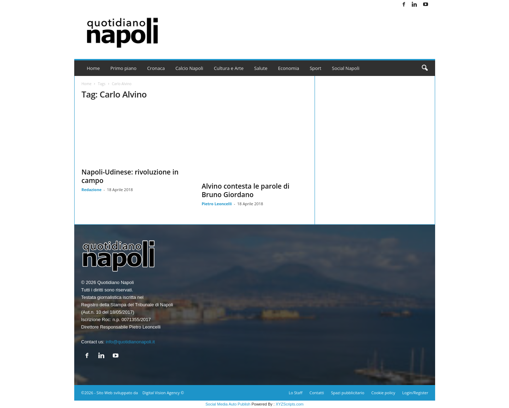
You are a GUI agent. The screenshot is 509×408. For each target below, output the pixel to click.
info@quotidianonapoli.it (130, 341)
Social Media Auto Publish (227, 404)
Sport (315, 68)
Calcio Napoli (189, 68)
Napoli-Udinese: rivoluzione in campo (130, 176)
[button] (424, 68)
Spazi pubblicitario (347, 392)
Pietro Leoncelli (217, 203)
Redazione (92, 189)
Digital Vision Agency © (163, 392)
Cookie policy (383, 392)
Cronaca (156, 68)
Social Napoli (345, 68)
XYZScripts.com (290, 404)
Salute (261, 68)
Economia (288, 68)
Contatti (317, 392)
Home (93, 68)
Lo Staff (296, 392)
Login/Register (415, 392)
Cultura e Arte (229, 68)
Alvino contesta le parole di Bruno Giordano (245, 190)
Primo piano (123, 68)
